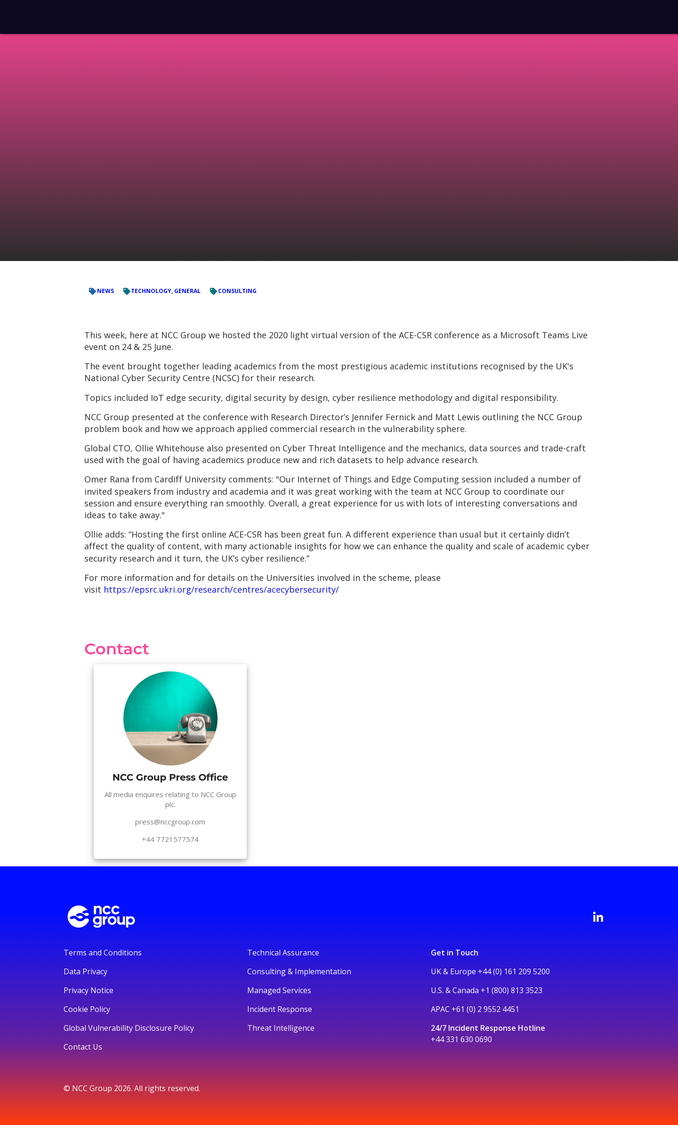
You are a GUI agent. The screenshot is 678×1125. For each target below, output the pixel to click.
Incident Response (279, 1009)
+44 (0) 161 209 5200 (514, 971)
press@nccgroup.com (170, 821)
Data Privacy (85, 971)
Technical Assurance (283, 952)
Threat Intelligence (281, 1028)
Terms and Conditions (103, 952)
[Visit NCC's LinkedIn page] (598, 917)
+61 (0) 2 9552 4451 (485, 1009)
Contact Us (83, 1047)
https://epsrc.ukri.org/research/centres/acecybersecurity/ (221, 589)
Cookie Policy (87, 1009)
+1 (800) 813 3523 (511, 990)
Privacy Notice (88, 990)
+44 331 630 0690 (461, 1039)
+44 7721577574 (170, 839)
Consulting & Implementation (299, 971)
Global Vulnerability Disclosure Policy (129, 1028)
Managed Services (279, 990)
